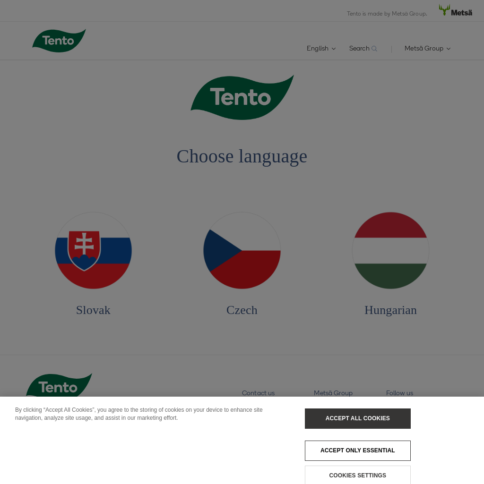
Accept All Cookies (358, 421)
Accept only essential (357, 453)
